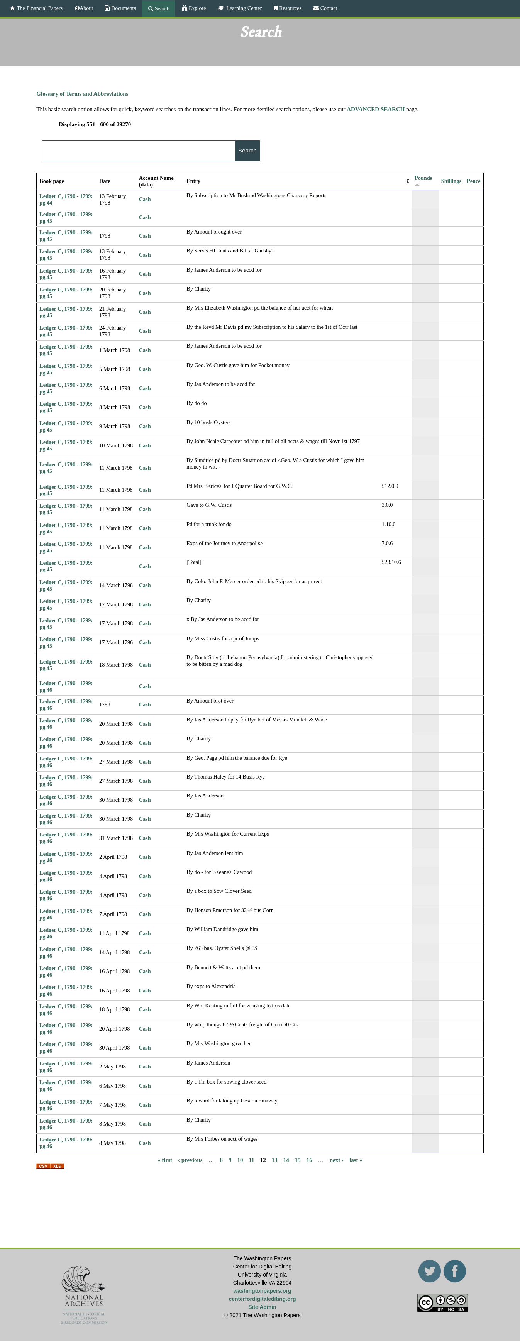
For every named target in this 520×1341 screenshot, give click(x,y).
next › (337, 1160)
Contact (328, 8)
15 (298, 1160)
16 (309, 1160)
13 (275, 1160)
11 (251, 1160)
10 (240, 1160)
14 (286, 1160)
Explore (196, 8)
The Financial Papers (39, 8)
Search (161, 8)
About (86, 8)
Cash (145, 199)
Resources (289, 8)
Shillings (451, 181)
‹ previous (190, 1160)
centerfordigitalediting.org (262, 1299)
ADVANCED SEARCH (376, 109)
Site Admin (262, 1307)
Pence (474, 181)
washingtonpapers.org (262, 1291)
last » (355, 1160)
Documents (123, 8)
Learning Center (243, 8)
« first (165, 1160)
